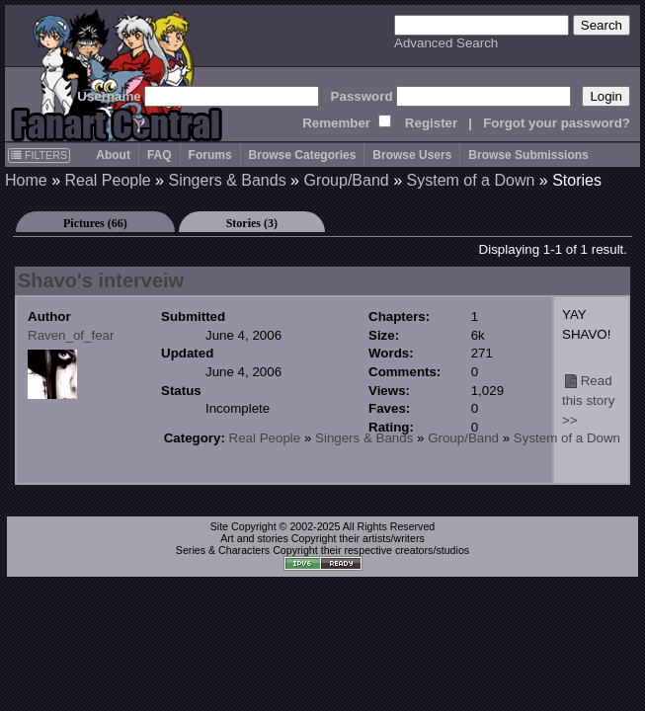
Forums (210, 155)
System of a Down (471, 180)
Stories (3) (252, 223)
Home (26, 180)
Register (431, 123)
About (113, 155)
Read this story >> (588, 400)
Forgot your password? (556, 123)
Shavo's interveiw (101, 280)
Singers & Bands (226, 180)
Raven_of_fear (71, 335)
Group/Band (345, 180)
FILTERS (39, 155)
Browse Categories (303, 155)
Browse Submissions (528, 155)
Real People (107, 180)
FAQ (159, 155)
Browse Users (411, 155)
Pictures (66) (95, 223)
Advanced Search (446, 43)
